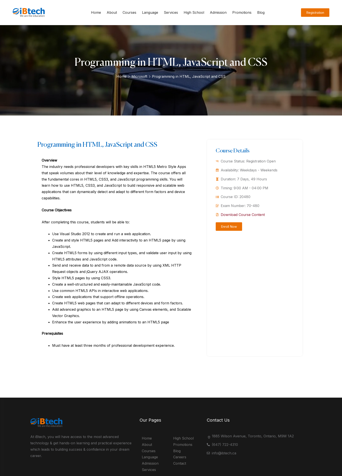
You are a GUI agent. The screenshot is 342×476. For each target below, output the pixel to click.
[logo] (30, 17)
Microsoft (139, 76)
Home (121, 76)
